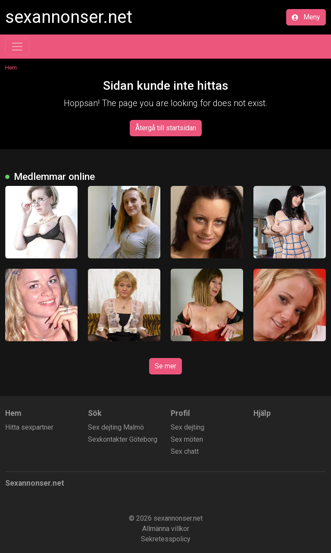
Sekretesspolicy (165, 539)
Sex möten (187, 439)
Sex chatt (185, 451)
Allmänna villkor (165, 529)
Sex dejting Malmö (116, 427)
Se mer (165, 366)
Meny (306, 17)
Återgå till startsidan (165, 128)
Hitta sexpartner (29, 427)
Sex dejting (187, 427)
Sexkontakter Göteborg (122, 439)
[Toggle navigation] (17, 46)
